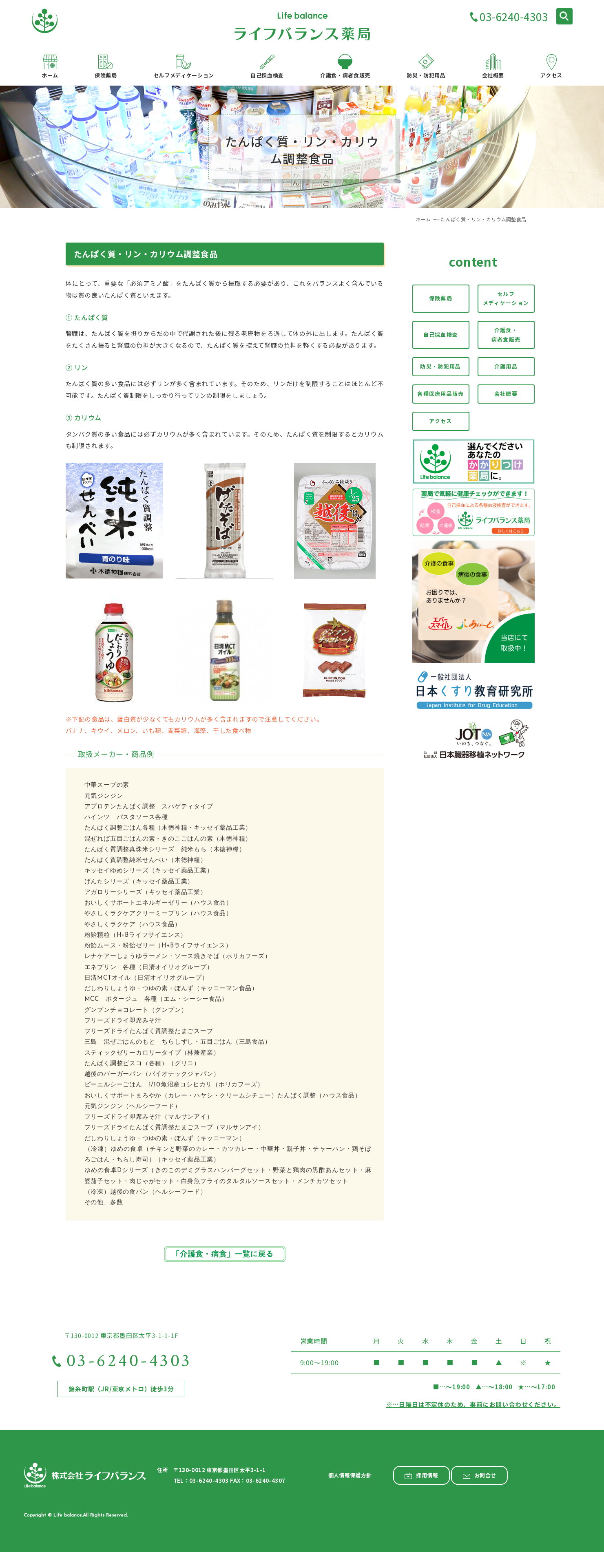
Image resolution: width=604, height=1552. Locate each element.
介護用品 (506, 367)
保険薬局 (440, 298)
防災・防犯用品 (440, 367)
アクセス (440, 421)
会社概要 (506, 393)
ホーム (423, 219)
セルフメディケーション (506, 298)
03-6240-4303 (514, 17)
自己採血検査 (440, 334)
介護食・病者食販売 (506, 334)
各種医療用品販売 (440, 393)
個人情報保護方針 (350, 1475)
